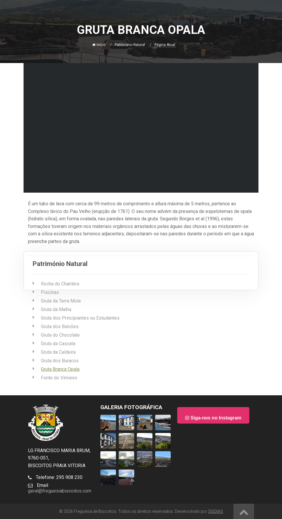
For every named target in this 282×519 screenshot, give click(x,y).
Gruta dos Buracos (60, 360)
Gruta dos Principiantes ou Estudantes (80, 318)
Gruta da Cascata (58, 343)
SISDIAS (215, 511)
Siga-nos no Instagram (213, 417)
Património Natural (130, 45)
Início (98, 45)
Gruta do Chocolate (60, 335)
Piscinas (50, 292)
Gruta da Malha (56, 309)
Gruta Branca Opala (60, 369)
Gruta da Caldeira (58, 352)
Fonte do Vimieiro (59, 378)
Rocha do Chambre (60, 284)
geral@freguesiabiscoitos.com (59, 491)
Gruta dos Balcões (60, 326)
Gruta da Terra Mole (61, 301)
